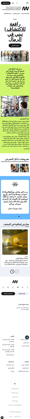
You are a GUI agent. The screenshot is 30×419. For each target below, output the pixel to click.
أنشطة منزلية (25, 365)
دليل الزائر (26, 342)
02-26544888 (25, 309)
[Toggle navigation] (27, 3)
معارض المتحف (16, 13)
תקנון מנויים (15, 401)
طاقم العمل (11, 368)
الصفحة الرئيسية (25, 13)
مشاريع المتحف (10, 354)
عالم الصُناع (25, 368)
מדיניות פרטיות (15, 388)
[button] (19, 216)
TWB (10, 416)
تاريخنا (12, 371)
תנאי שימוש (15, 397)
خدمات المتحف (10, 365)
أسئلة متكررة (25, 346)
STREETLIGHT (17, 416)
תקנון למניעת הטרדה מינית (15, 405)
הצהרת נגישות (15, 392)
